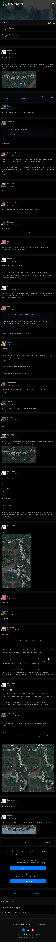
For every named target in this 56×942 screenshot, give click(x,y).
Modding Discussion (17, 36)
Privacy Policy (28, 935)
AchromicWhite (13, 153)
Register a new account (28, 868)
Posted (13, 53)
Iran (8, 241)
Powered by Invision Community (28, 939)
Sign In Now (28, 881)
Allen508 (10, 122)
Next (49, 43)
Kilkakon (10, 627)
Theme (19, 935)
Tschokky (6, 34)
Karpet (10, 417)
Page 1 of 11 (28, 43)
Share (13, 893)
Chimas (10, 222)
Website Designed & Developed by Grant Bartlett (28, 925)
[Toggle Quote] (5, 129)
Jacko (9, 402)
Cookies (37, 935)
